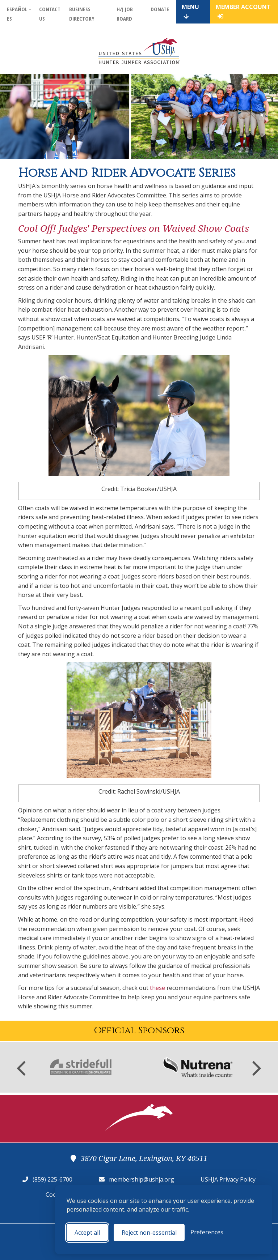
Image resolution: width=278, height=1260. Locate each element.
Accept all (87, 1232)
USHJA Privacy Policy (228, 1179)
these (157, 988)
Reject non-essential (149, 1232)
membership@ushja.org (141, 1179)
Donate (160, 9)
